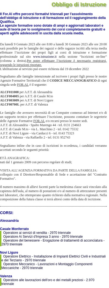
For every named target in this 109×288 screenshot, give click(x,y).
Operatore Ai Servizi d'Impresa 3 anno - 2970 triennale (43, 237)
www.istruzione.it (44, 57)
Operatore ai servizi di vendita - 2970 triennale (37, 233)
